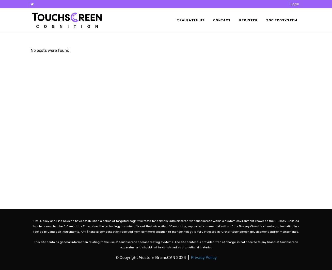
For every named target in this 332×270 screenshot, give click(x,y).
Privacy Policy (204, 257)
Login (295, 4)
